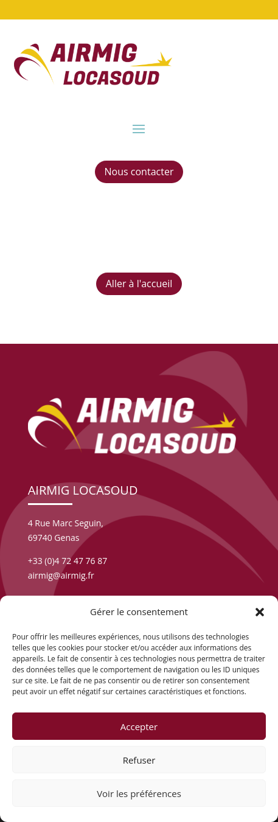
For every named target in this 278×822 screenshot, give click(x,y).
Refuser (139, 760)
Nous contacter (139, 171)
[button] (260, 612)
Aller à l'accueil (139, 283)
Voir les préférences (139, 793)
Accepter (139, 726)
